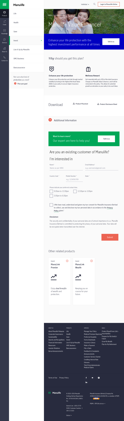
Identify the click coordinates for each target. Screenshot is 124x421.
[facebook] (87, 379)
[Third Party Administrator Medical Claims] (92, 366)
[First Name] (66, 168)
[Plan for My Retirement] (109, 344)
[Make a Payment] (89, 345)
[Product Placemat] (80, 104)
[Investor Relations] (54, 348)
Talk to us (111, 42)
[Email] (101, 168)
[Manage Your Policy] (90, 331)
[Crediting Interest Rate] (91, 360)
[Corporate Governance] (55, 334)
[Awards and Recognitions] (56, 340)
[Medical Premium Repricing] (93, 334)
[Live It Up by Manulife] (26, 49)
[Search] (94, 4)
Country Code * (54, 176)
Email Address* (90, 165)
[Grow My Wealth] (107, 341)
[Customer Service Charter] (92, 357)
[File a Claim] (87, 348)
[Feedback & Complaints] (91, 351)
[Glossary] (87, 362)
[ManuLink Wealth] (84, 281)
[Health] (26, 22)
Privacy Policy (64, 378)
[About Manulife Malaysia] (56, 331)
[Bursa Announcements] (55, 351)
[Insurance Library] (89, 343)
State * (87, 176)
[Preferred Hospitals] (90, 337)
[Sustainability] (52, 337)
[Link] (4, 4)
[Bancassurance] (26, 67)
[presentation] (4, 13)
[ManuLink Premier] (59, 281)
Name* (52, 165)
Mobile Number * (71, 176)
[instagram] (99, 379)
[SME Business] (26, 58)
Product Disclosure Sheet (108, 104)
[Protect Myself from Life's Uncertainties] (110, 332)
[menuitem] (4, 14)
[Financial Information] (55, 343)
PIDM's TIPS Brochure (97, 404)
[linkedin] (87, 383)
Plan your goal (22, 84)
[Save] (26, 31)
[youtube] (93, 379)
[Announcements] (89, 354)
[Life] (26, 13)
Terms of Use (52, 378)
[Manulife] (40, 4)
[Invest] (26, 40)
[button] (85, 4)
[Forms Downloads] (89, 340)
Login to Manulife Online (108, 4)
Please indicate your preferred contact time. (64, 187)
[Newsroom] (51, 345)
